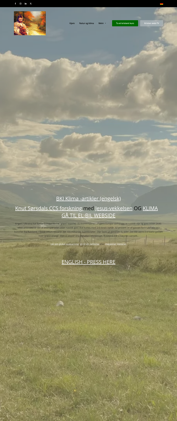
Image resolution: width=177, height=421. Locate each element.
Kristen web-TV (151, 23)
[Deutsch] (161, 3)
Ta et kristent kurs (125, 23)
